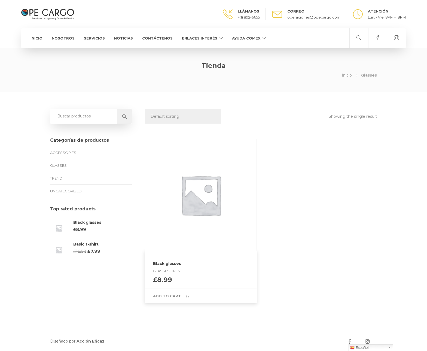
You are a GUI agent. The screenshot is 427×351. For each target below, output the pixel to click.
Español (359, 348)
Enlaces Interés (199, 38)
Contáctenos (157, 38)
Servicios (94, 38)
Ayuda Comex (246, 38)
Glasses (58, 165)
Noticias (123, 38)
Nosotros (63, 38)
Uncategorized (66, 191)
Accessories (63, 152)
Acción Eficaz (91, 341)
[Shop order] (183, 116)
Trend (56, 178)
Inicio (36, 38)
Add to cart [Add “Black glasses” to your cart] (167, 296)
